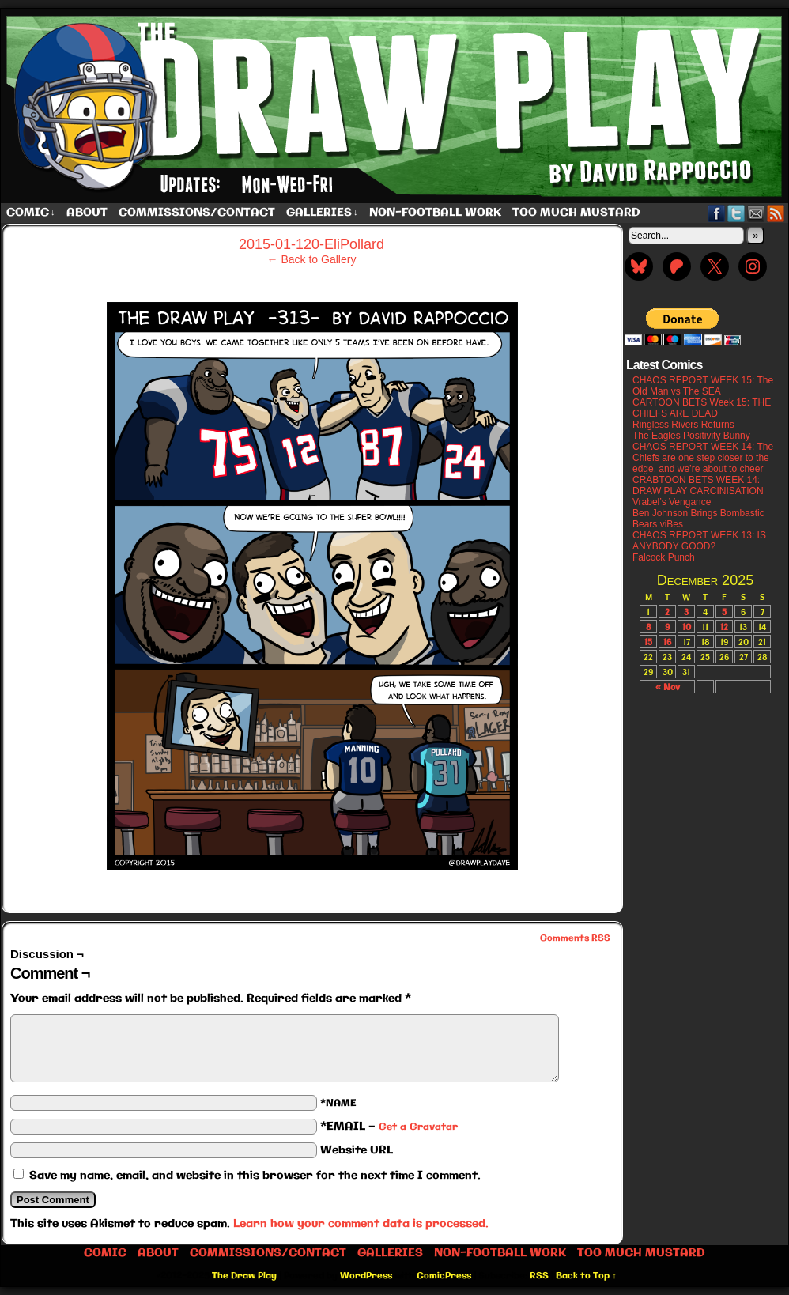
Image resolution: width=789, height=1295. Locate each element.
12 (724, 626)
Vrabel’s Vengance (671, 502)
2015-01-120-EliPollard (311, 244)
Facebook (717, 213)
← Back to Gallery (312, 259)
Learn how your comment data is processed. (361, 1224)
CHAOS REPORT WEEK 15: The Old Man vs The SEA (702, 386)
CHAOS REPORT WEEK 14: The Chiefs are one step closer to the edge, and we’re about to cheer (702, 457)
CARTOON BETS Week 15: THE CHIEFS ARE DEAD (701, 408)
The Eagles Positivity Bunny (691, 435)
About (87, 213)
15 (648, 642)
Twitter (736, 213)
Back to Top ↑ (586, 1276)
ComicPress (444, 1276)
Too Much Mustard (576, 213)
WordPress (366, 1276)
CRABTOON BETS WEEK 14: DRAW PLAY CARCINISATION (698, 485)
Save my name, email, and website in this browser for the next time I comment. (255, 1176)
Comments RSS (575, 938)
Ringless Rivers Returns (683, 424)
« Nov (667, 687)
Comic (30, 213)
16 (667, 642)
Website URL (356, 1150)
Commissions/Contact (197, 213)
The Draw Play (244, 1276)
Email (756, 213)
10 (686, 626)
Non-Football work (435, 213)
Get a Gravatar (418, 1127)
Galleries (322, 213)
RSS (776, 213)
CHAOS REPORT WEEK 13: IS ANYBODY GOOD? (699, 541)
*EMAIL (389, 1127)
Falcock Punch (663, 557)
